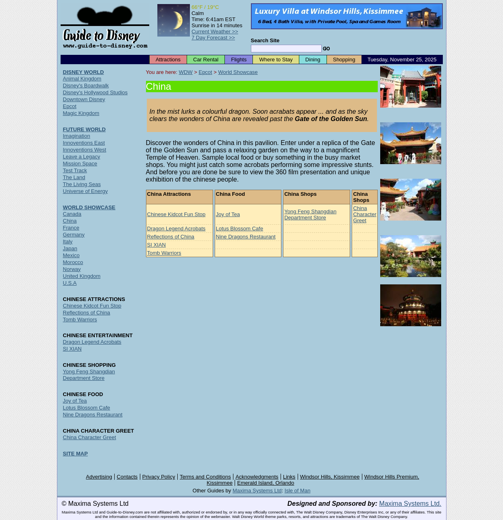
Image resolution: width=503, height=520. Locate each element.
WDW (186, 72)
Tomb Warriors (164, 253)
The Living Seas (82, 184)
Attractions (168, 59)
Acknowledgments (257, 477)
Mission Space (80, 163)
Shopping (344, 59)
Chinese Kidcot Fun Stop (176, 214)
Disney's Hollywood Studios (95, 92)
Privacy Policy (158, 477)
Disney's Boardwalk (86, 85)
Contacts (127, 477)
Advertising (99, 477)
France (71, 228)
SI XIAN (156, 245)
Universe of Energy (85, 191)
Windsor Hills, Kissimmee (330, 477)
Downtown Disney (84, 99)
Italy (68, 241)
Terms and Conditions (205, 477)
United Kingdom (82, 276)
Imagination (76, 136)
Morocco (73, 262)
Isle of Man (298, 491)
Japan (70, 248)
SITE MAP (75, 454)
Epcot (205, 72)
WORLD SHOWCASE (89, 207)
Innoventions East (84, 143)
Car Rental (205, 59)
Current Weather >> (215, 31)
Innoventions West (85, 150)
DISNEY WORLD (83, 72)
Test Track (75, 170)
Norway (72, 269)
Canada (72, 214)
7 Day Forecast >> (213, 38)
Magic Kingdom (81, 113)
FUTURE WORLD (84, 129)
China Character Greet (364, 214)
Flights (238, 59)
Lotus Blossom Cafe (239, 228)
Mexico (71, 255)
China (70, 221)
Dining (312, 59)
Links (289, 477)
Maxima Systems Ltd (257, 491)
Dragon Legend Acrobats (176, 228)
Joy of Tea (228, 214)
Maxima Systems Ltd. (410, 503)
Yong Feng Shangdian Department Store (310, 214)
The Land (74, 177)
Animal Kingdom (82, 79)
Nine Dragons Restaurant (246, 237)
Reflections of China (170, 237)
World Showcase (238, 72)
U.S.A (70, 283)
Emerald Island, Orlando (265, 483)
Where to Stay (275, 59)
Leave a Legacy (81, 157)
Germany (74, 235)
